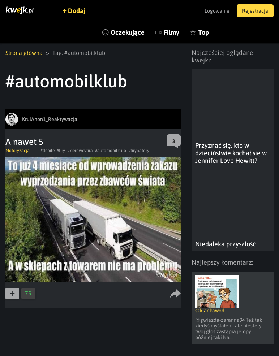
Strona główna (24, 52)
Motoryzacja (17, 150)
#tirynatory (138, 150)
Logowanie (217, 11)
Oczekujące (128, 32)
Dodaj (76, 10)
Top (203, 32)
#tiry (61, 150)
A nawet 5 (24, 142)
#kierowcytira (80, 150)
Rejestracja (255, 11)
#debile (47, 150)
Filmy (171, 32)
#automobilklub (110, 150)
